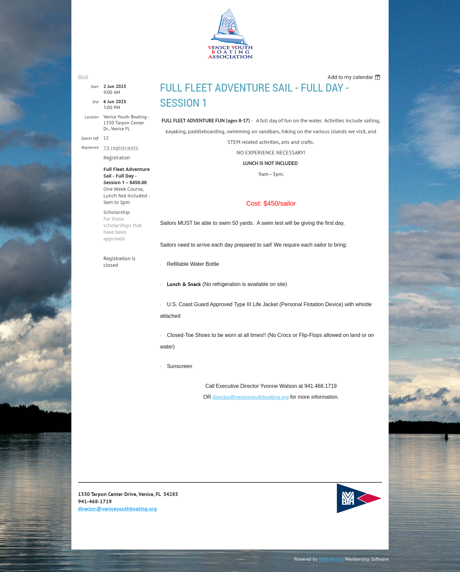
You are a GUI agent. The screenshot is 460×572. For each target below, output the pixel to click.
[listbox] (354, 77)
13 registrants (120, 147)
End (95, 101)
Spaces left (89, 138)
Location (91, 116)
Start (94, 86)
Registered (89, 147)
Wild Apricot (331, 559)
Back (83, 76)
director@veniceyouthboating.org (250, 396)
